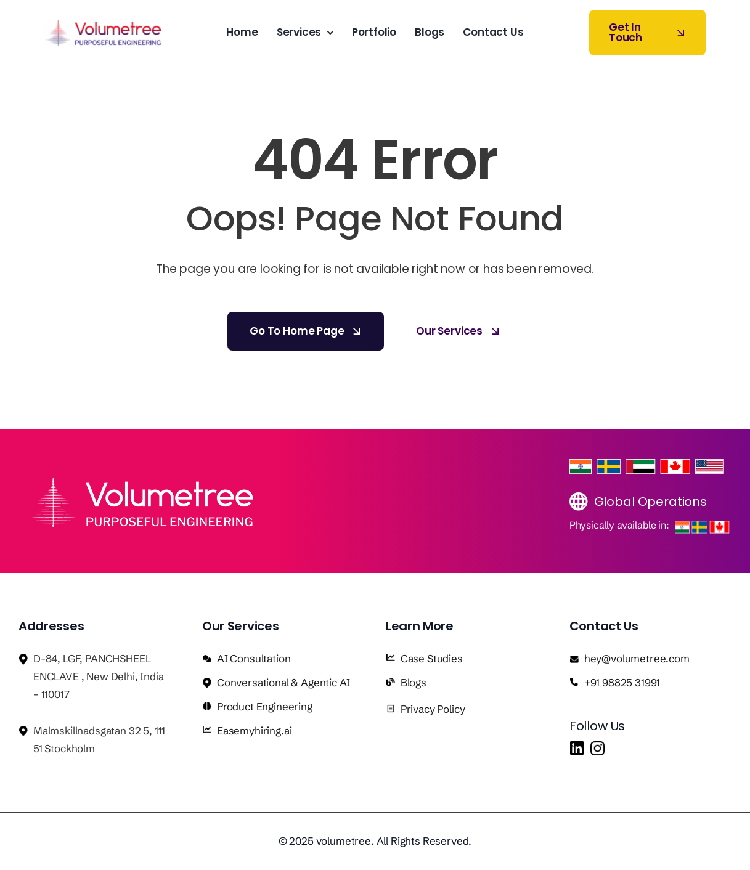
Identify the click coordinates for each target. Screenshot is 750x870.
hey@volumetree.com (637, 658)
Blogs (413, 682)
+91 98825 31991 (622, 682)
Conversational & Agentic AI (283, 682)
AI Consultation (253, 658)
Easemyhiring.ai (254, 730)
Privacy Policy (433, 708)
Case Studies (432, 658)
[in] (577, 746)
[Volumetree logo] (102, 24)
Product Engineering (264, 706)
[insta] (597, 746)
